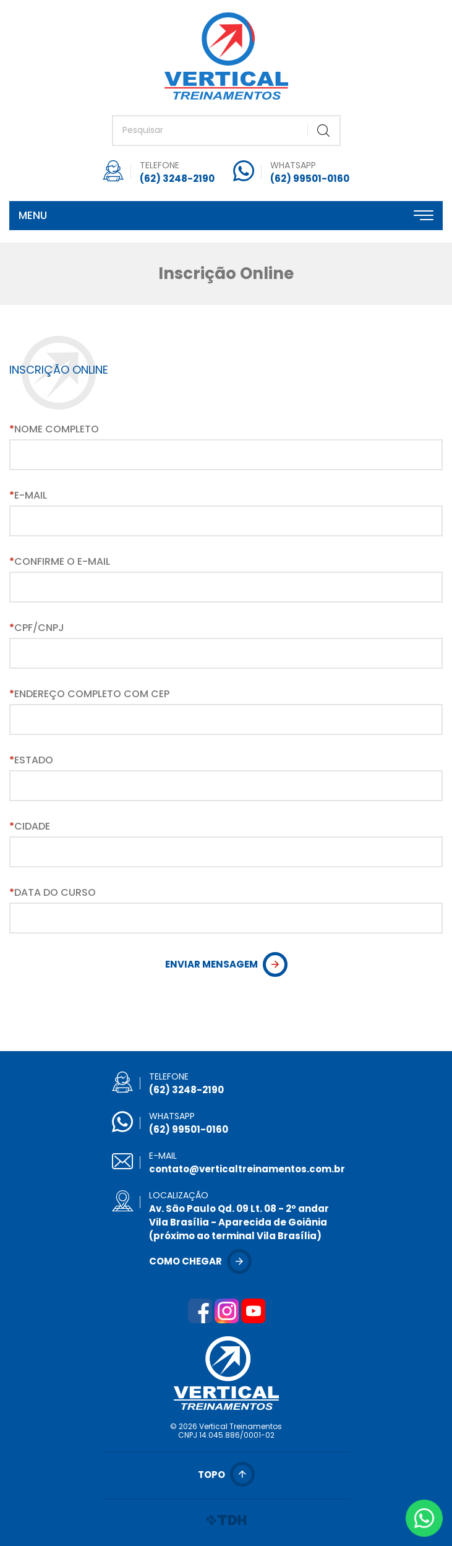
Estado (31, 760)
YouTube (253, 1311)
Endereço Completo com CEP (89, 694)
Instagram (226, 1311)
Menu (33, 215)
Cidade (29, 826)
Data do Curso (52, 893)
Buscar (323, 130)
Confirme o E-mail (59, 562)
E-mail (28, 495)
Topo (211, 1474)
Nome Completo (54, 429)
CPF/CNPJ (36, 628)
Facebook (199, 1311)
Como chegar (185, 1261)
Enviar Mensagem (211, 964)
